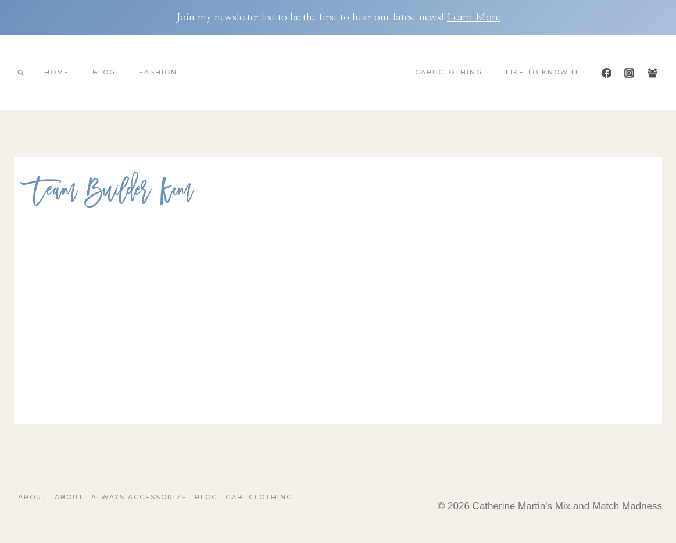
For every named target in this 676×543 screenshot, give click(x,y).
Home (56, 72)
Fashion (158, 72)
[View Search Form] (20, 72)
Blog (104, 72)
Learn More (473, 17)
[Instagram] (629, 73)
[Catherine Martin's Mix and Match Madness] (338, 72)
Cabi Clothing (448, 72)
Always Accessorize (139, 497)
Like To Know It (543, 72)
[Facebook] (607, 73)
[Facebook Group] (652, 73)
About (32, 497)
